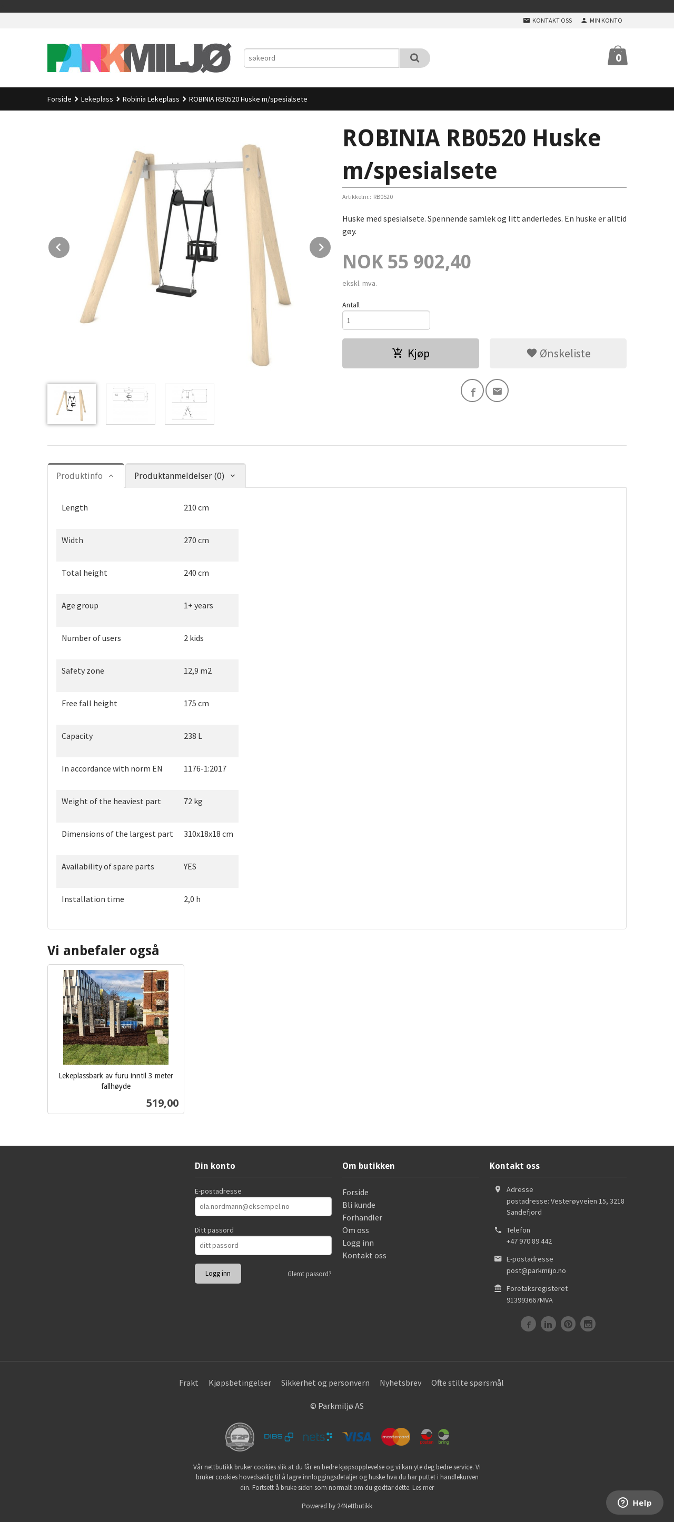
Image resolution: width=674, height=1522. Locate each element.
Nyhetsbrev (400, 1382)
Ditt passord (214, 1230)
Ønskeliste (558, 353)
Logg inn (358, 1242)
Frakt (189, 1382)
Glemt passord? (310, 1273)
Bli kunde (358, 1204)
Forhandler (362, 1217)
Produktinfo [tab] (79, 476)
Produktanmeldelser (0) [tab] (179, 476)
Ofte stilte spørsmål (467, 1382)
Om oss (355, 1230)
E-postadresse (218, 1191)
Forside (59, 99)
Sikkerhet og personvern (325, 1382)
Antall (351, 304)
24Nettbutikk (354, 1505)
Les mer (423, 1487)
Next (331, 245)
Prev (70, 245)
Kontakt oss (364, 1255)
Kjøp (411, 353)
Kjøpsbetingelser (240, 1382)
